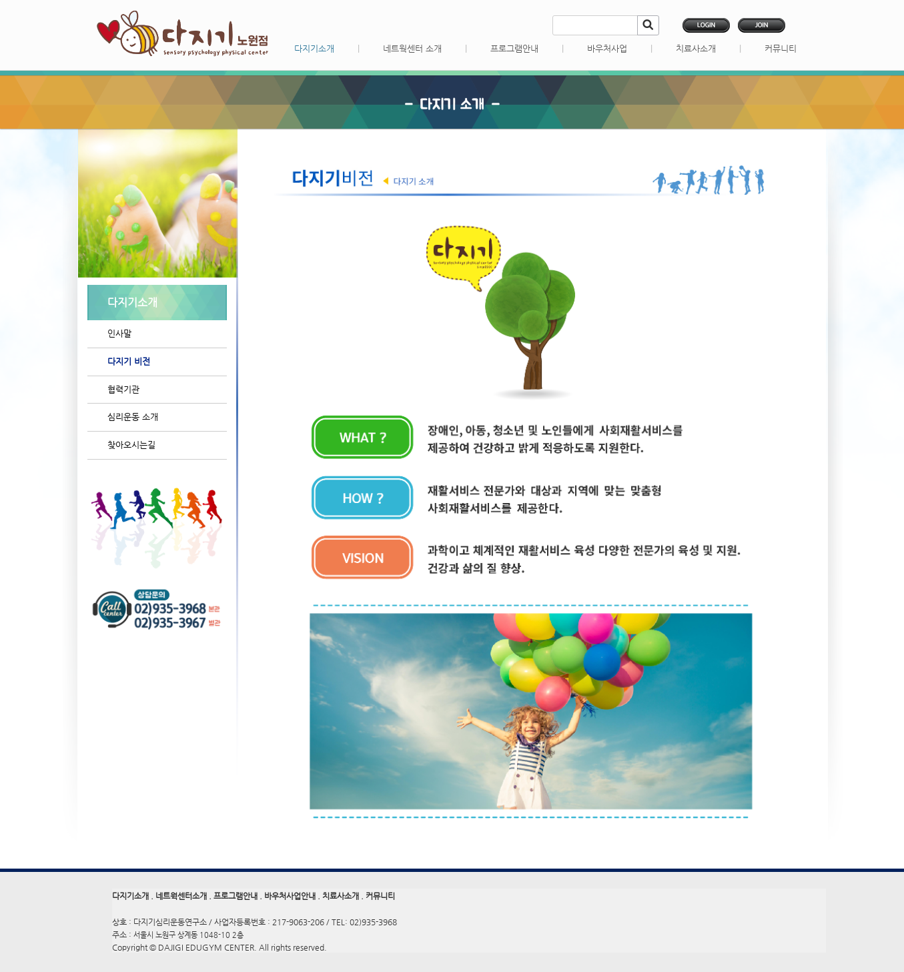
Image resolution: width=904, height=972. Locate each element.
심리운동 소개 (132, 417)
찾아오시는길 (131, 445)
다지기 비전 (128, 361)
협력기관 (123, 389)
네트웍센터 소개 (412, 48)
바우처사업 (607, 48)
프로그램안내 (514, 48)
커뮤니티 (781, 48)
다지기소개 (314, 48)
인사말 (119, 333)
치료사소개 (696, 48)
